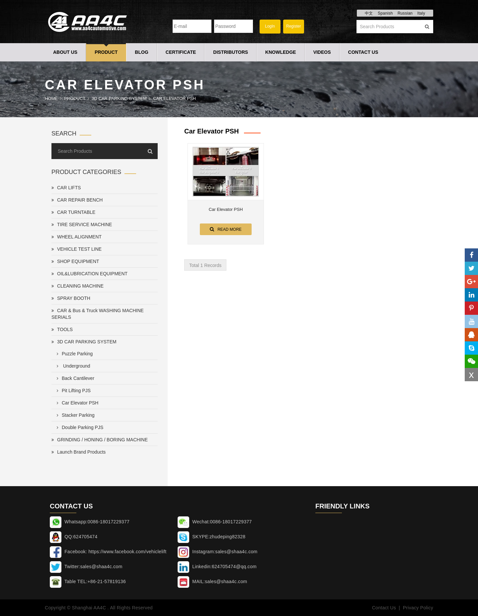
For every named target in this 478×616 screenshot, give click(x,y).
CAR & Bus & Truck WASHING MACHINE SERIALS (97, 314)
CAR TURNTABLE (73, 212)
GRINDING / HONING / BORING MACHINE (99, 439)
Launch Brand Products (78, 452)
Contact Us (363, 52)
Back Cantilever (74, 378)
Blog (141, 52)
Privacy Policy (418, 607)
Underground (72, 366)
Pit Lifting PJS (72, 390)
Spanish (385, 13)
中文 (369, 13)
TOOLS (62, 329)
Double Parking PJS (78, 427)
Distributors (230, 52)
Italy (421, 13)
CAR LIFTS (66, 187)
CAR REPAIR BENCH (77, 200)
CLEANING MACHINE (77, 286)
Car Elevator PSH (174, 98)
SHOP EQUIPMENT (75, 261)
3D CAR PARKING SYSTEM (119, 98)
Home (51, 98)
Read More (226, 229)
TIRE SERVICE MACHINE (81, 224)
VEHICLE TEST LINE (76, 249)
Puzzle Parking (73, 353)
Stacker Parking (74, 415)
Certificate (181, 52)
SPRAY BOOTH (70, 298)
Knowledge (280, 52)
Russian (405, 13)
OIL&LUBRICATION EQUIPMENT (89, 273)
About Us (65, 52)
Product (106, 52)
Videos (322, 52)
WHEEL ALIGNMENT (76, 236)
